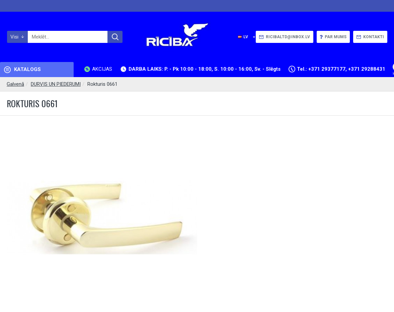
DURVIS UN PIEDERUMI (56, 84)
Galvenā (15, 84)
